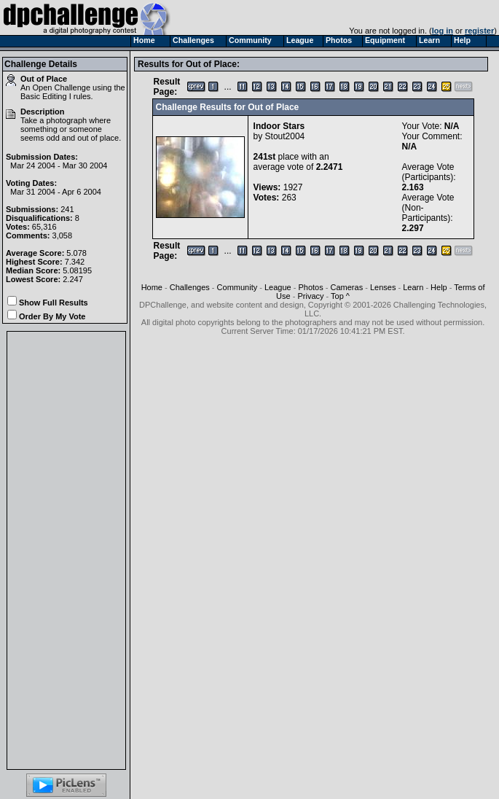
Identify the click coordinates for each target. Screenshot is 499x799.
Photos (310, 287)
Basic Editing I (45, 96)
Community (237, 287)
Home (151, 287)
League (277, 287)
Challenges (190, 287)
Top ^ (340, 296)
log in (442, 30)
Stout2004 (285, 136)
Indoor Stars (279, 126)
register (479, 30)
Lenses (383, 287)
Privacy (310, 296)
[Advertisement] (66, 550)
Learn (413, 287)
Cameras (347, 287)
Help (439, 287)
